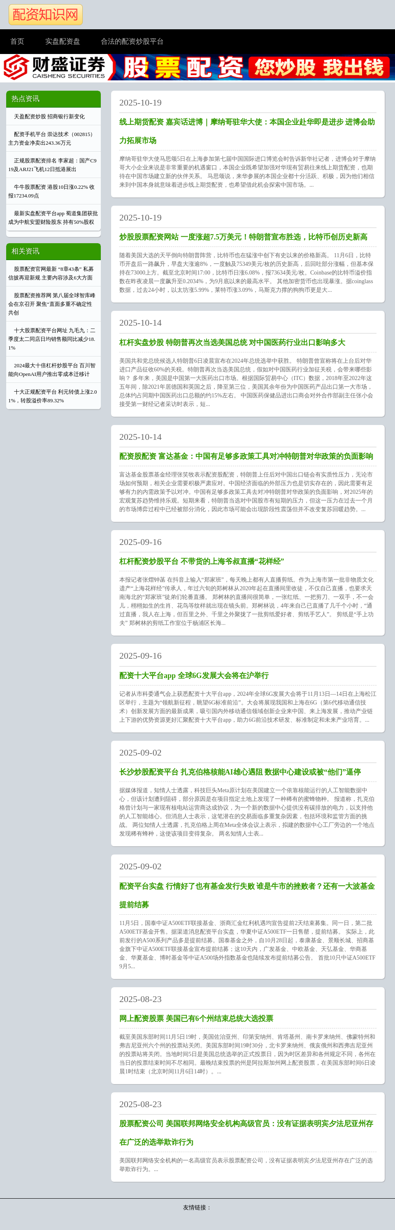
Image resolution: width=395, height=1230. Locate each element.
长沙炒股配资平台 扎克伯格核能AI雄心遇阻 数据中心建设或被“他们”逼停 (240, 772)
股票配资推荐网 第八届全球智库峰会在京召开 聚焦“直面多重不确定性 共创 (51, 304)
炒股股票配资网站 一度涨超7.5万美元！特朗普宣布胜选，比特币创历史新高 (243, 237)
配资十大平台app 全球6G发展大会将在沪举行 (194, 675)
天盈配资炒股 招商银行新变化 (49, 116)
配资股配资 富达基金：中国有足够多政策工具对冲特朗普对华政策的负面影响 (246, 456)
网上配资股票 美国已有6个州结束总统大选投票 (196, 1018)
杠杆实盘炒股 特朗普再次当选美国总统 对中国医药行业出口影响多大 (232, 342)
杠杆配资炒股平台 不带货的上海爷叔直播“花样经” (201, 561)
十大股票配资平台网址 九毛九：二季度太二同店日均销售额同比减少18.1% (51, 339)
